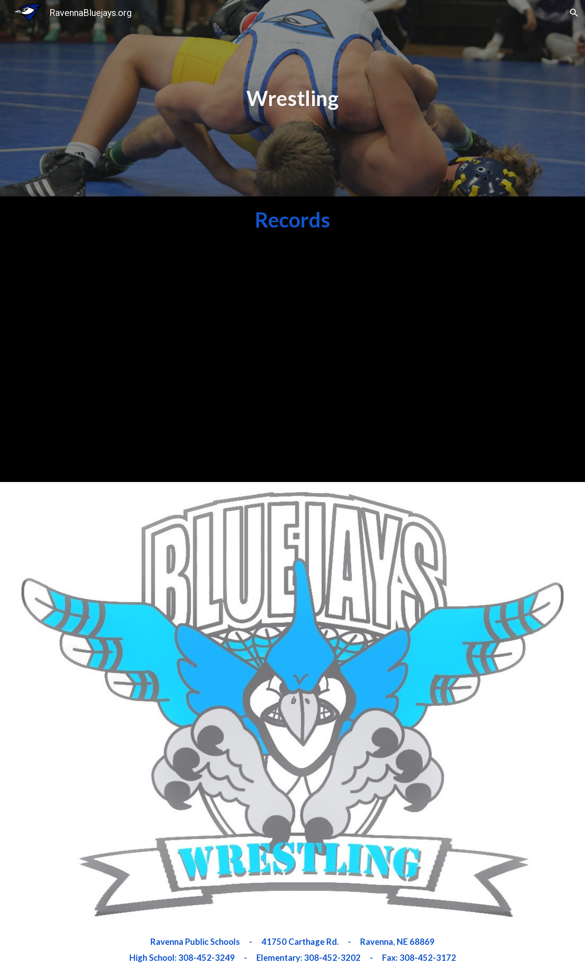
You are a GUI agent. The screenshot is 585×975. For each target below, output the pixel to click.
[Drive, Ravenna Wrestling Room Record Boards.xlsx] (154, 362)
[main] (293, 98)
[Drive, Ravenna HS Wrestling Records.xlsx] (430, 362)
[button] (574, 13)
